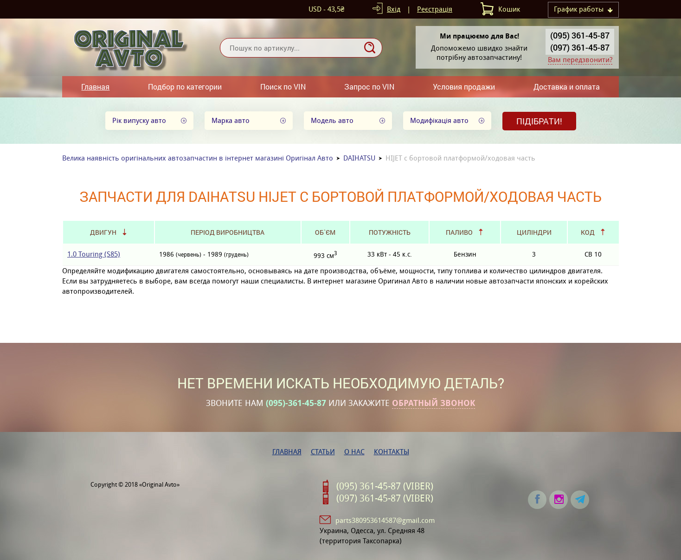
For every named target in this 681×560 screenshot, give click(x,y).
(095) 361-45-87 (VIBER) (384, 486)
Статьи (323, 451)
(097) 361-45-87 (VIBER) (384, 498)
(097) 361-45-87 (580, 47)
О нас (354, 451)
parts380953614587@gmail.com (385, 520)
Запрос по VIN (369, 86)
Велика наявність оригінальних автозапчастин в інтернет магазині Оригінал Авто (197, 158)
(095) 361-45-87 (580, 35)
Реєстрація (434, 9)
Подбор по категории (185, 86)
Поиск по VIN (283, 86)
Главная (95, 86)
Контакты (391, 451)
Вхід (393, 9)
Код (588, 232)
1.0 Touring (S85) (93, 254)
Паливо (459, 232)
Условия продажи (464, 86)
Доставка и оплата (566, 86)
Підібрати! (539, 121)
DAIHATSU (359, 158)
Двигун (103, 232)
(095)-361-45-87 (296, 403)
